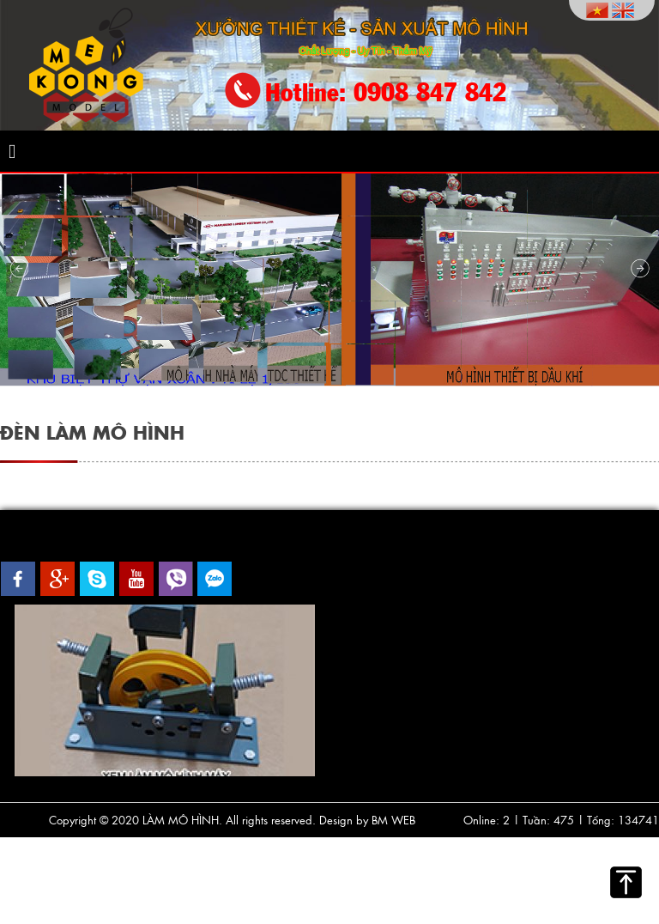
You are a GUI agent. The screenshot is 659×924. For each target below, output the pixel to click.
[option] (165, 690)
